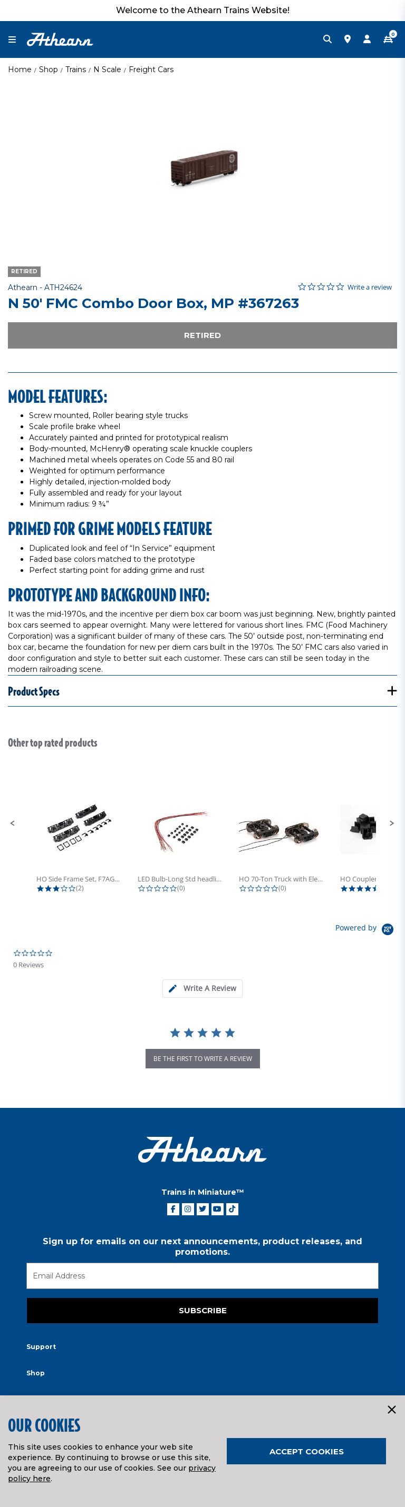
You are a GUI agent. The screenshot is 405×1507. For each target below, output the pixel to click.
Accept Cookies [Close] (306, 1451)
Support (41, 1347)
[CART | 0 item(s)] (388, 39)
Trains (75, 69)
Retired (202, 335)
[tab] (202, 988)
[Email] (202, 1276)
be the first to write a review (202, 1058)
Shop (48, 69)
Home (20, 69)
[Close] (391, 1410)
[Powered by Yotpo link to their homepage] (366, 931)
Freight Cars (151, 69)
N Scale (107, 69)
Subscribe (203, 1310)
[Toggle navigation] (17, 40)
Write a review (370, 287)
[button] (12, 823)
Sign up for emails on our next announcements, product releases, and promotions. (202, 1246)
